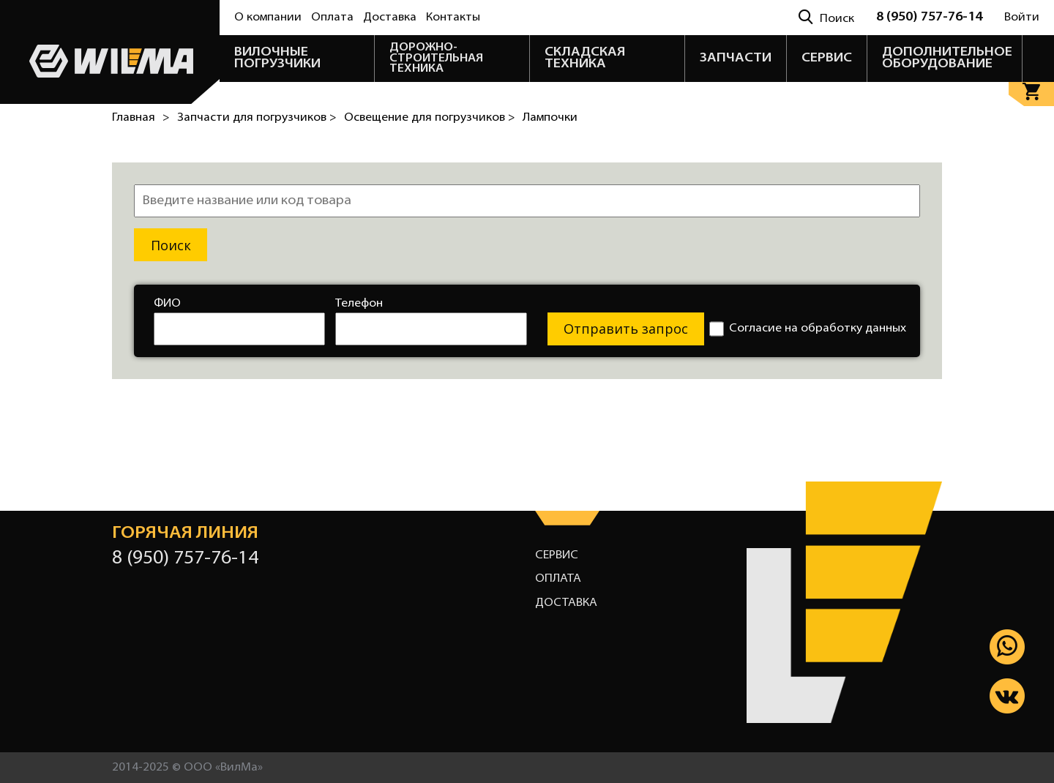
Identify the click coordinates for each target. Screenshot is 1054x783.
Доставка (389, 17)
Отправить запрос (626, 328)
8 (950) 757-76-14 (929, 17)
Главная (133, 118)
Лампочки (550, 118)
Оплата (332, 17)
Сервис (556, 555)
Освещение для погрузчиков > (429, 118)
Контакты (453, 17)
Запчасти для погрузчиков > (257, 118)
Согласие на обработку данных (807, 328)
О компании (268, 17)
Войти (1021, 17)
